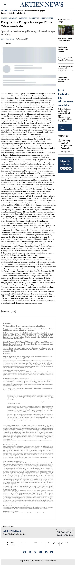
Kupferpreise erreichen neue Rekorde (63, 49)
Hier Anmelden (64, 127)
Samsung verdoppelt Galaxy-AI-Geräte (65, 39)
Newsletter (65, 543)
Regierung (34, 18)
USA (13, 311)
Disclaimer (24, 543)
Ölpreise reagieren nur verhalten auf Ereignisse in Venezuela (66, 69)
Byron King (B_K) (7, 39)
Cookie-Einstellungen (7, 526)
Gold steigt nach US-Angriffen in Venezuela (65, 59)
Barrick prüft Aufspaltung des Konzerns (63, 79)
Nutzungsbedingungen (55, 543)
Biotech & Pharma (9, 18)
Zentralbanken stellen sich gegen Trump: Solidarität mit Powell (23, 11)
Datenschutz (38, 543)
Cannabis (23, 18)
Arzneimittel (47, 18)
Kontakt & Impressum (11, 544)
